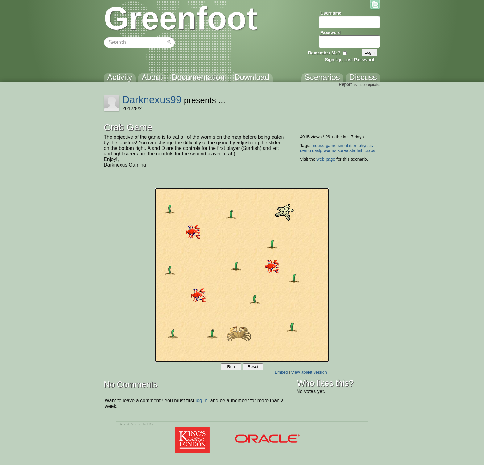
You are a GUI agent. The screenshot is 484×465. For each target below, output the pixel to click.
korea (342, 150)
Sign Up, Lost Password (349, 59)
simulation (347, 145)
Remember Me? (324, 52)
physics (365, 145)
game (331, 145)
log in (201, 400)
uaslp (317, 150)
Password (330, 32)
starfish (356, 150)
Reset (253, 366)
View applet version (309, 372)
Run (231, 366)
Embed (281, 372)
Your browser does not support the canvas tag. (242, 275)
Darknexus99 (152, 99)
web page (325, 159)
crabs (370, 150)
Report (345, 84)
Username (330, 13)
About (124, 424)
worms (329, 150)
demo (305, 150)
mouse (317, 145)
